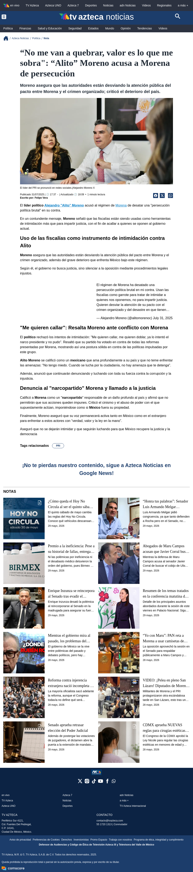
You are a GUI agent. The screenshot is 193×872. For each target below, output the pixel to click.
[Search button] (177, 17)
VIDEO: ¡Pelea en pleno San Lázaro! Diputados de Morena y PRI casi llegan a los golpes (165, 683)
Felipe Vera (41, 197)
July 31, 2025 (163, 318)
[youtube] (100, 782)
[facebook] (107, 782)
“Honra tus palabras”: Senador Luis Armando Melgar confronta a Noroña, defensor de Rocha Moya (165, 504)
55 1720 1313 (104, 824)
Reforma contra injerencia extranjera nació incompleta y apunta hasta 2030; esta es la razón (70, 683)
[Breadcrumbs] (7, 38)
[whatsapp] (114, 782)
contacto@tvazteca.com (109, 820)
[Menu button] (15, 17)
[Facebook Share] (155, 195)
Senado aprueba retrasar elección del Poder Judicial (68, 728)
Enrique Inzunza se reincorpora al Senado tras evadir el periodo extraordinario (71, 594)
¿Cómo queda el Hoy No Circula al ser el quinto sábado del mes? (70, 504)
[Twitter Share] (162, 195)
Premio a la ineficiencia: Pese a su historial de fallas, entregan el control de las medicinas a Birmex (71, 549)
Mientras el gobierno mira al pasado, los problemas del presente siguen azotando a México (69, 638)
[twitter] (80, 782)
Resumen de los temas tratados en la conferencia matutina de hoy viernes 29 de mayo (166, 594)
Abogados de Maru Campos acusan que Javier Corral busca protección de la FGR (166, 549)
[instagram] (86, 782)
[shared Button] (170, 195)
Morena (121, 205)
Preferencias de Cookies (46, 839)
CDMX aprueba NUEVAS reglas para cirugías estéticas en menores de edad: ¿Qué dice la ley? (166, 728)
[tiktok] (93, 782)
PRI (58, 445)
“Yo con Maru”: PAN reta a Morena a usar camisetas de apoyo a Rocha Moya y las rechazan (163, 638)
